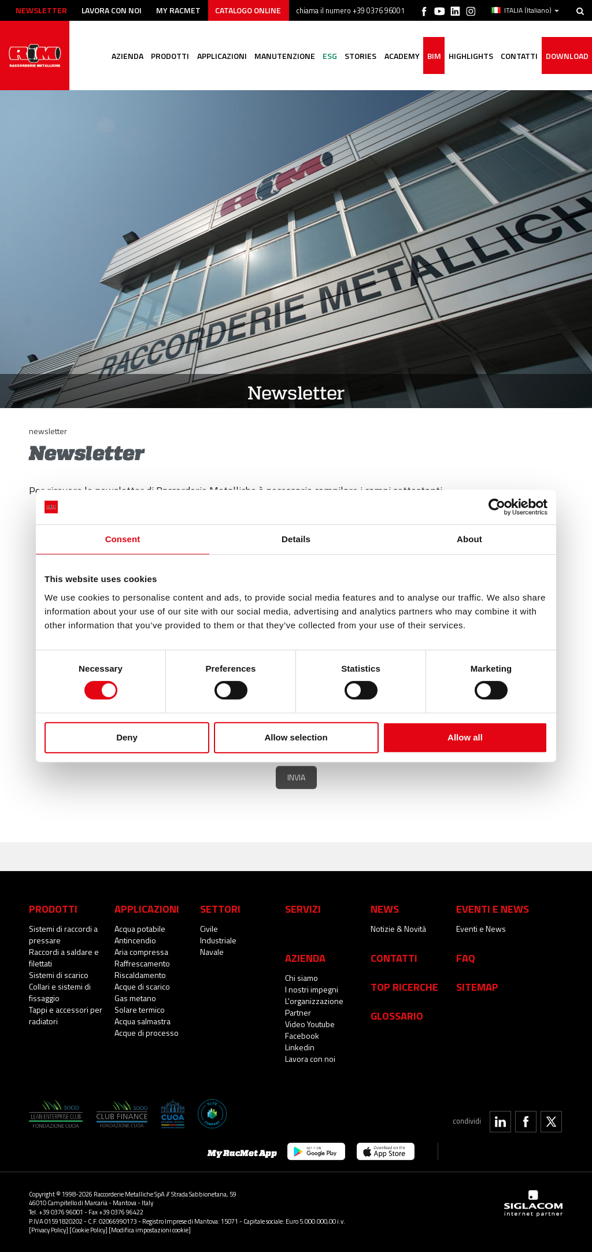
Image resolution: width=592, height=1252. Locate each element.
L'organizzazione (314, 1001)
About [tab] (469, 539)
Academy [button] (399, 72)
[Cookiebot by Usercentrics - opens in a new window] (496, 507)
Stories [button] (358, 72)
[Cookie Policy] (88, 1230)
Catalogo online (250, 10)
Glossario (397, 1015)
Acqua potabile (139, 929)
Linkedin (299, 1047)
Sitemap (477, 987)
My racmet (180, 10)
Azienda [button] (123, 72)
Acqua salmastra (142, 1021)
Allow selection (295, 737)
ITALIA (525, 10)
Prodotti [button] (166, 72)
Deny (127, 737)
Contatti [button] (518, 72)
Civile (209, 929)
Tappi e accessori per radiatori (65, 1015)
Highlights (469, 72)
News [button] (385, 909)
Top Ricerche (404, 987)
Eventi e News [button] (492, 909)
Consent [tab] (122, 539)
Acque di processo (146, 1033)
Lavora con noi (112, 10)
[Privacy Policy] (48, 1230)
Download (566, 72)
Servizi (303, 909)
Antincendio (135, 940)
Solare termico (139, 1009)
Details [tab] (296, 539)
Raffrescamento (142, 963)
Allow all (465, 737)
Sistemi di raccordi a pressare (63, 934)
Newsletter (41, 10)
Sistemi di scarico (58, 975)
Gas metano (135, 998)
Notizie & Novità (398, 929)
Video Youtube (310, 1024)
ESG (327, 72)
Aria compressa (141, 952)
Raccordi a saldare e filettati (64, 957)
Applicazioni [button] (218, 72)
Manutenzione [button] (281, 72)
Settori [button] (220, 909)
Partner (298, 1012)
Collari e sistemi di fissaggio (60, 992)
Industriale (218, 940)
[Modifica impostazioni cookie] (150, 1230)
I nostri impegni (311, 989)
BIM (432, 72)
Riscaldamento (140, 975)
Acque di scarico (142, 986)
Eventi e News (481, 929)
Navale (212, 952)
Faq (465, 958)
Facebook (302, 1035)
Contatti (394, 958)
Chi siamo (301, 978)
